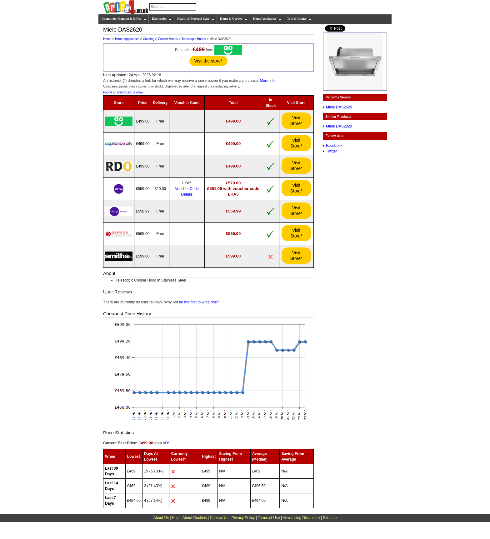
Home (107, 39)
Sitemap (330, 518)
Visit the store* (208, 60)
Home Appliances (267, 19)
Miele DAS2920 (339, 126)
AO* (165, 443)
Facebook (334, 145)
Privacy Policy (243, 518)
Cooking (148, 39)
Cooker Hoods (168, 39)
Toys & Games (299, 19)
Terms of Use (269, 518)
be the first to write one (198, 302)
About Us (161, 518)
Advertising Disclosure (301, 518)
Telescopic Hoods (194, 39)
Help (176, 518)
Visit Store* (296, 120)
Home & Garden (234, 19)
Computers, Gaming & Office (124, 19)
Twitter (331, 151)
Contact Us (219, 518)
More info (268, 80)
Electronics (162, 19)
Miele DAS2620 (339, 107)
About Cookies (194, 518)
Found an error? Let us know (123, 92)
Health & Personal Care (196, 19)
